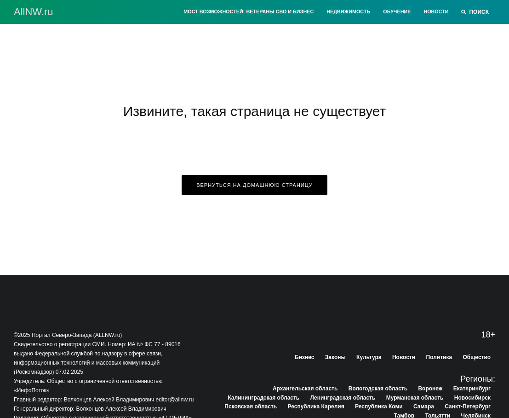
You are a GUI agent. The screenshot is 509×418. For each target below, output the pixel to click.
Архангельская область (305, 388)
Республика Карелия (316, 406)
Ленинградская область (343, 398)
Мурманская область (415, 398)
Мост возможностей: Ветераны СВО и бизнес (248, 11)
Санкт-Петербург (468, 406)
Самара (423, 406)
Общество (477, 357)
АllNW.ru (33, 12)
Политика (439, 357)
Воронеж (430, 388)
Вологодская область (378, 388)
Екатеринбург (472, 388)
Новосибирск (472, 398)
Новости (435, 11)
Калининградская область (263, 398)
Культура (368, 357)
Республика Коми (379, 406)
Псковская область (250, 406)
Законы (335, 357)
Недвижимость (348, 11)
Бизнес (304, 357)
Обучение (397, 11)
